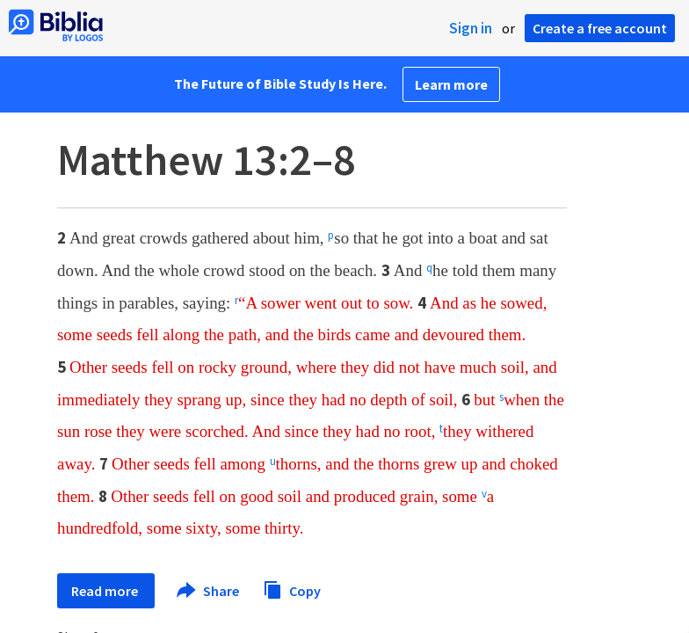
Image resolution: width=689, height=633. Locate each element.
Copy (292, 588)
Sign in (470, 28)
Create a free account (600, 28)
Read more (106, 591)
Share (209, 591)
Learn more (451, 84)
